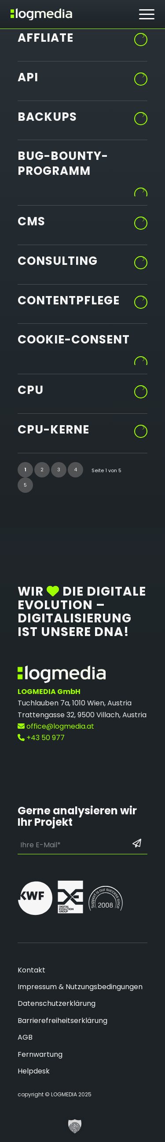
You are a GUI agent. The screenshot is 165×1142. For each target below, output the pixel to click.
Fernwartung (40, 1054)
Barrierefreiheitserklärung (62, 1021)
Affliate (45, 38)
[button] (75, 1126)
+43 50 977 (41, 738)
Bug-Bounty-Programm (63, 163)
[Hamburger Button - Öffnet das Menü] (146, 14)
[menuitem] (146, 14)
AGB (25, 1037)
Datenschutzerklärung (56, 1003)
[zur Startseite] (41, 14)
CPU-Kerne (53, 429)
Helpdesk (34, 1071)
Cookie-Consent (74, 339)
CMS (31, 221)
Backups (47, 117)
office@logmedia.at (56, 726)
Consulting (58, 261)
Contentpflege (69, 300)
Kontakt (31, 970)
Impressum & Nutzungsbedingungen (80, 987)
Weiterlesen (141, 36)
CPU (31, 390)
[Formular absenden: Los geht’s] (136, 843)
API (28, 77)
